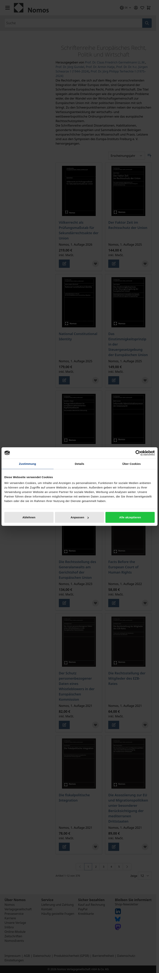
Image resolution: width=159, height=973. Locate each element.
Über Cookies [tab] (131, 463)
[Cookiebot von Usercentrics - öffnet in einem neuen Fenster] (138, 453)
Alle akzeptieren (130, 517)
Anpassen (79, 517)
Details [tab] (79, 463)
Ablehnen (28, 517)
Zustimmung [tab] (27, 463)
